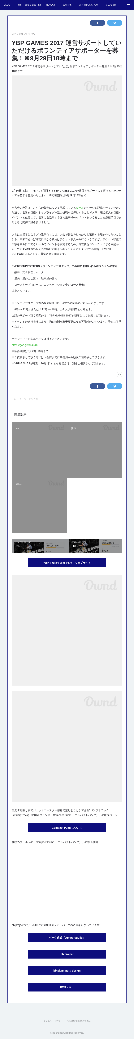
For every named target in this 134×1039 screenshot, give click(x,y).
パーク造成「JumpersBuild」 (67, 937)
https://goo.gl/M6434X (25, 345)
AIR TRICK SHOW (88, 4)
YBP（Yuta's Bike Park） (29, 4)
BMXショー (67, 987)
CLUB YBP (111, 4)
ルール (80, 207)
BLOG (7, 4)
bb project (67, 954)
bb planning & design (66, 970)
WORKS (67, 4)
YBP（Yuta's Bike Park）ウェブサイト (67, 562)
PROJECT (50, 4)
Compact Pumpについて (67, 827)
